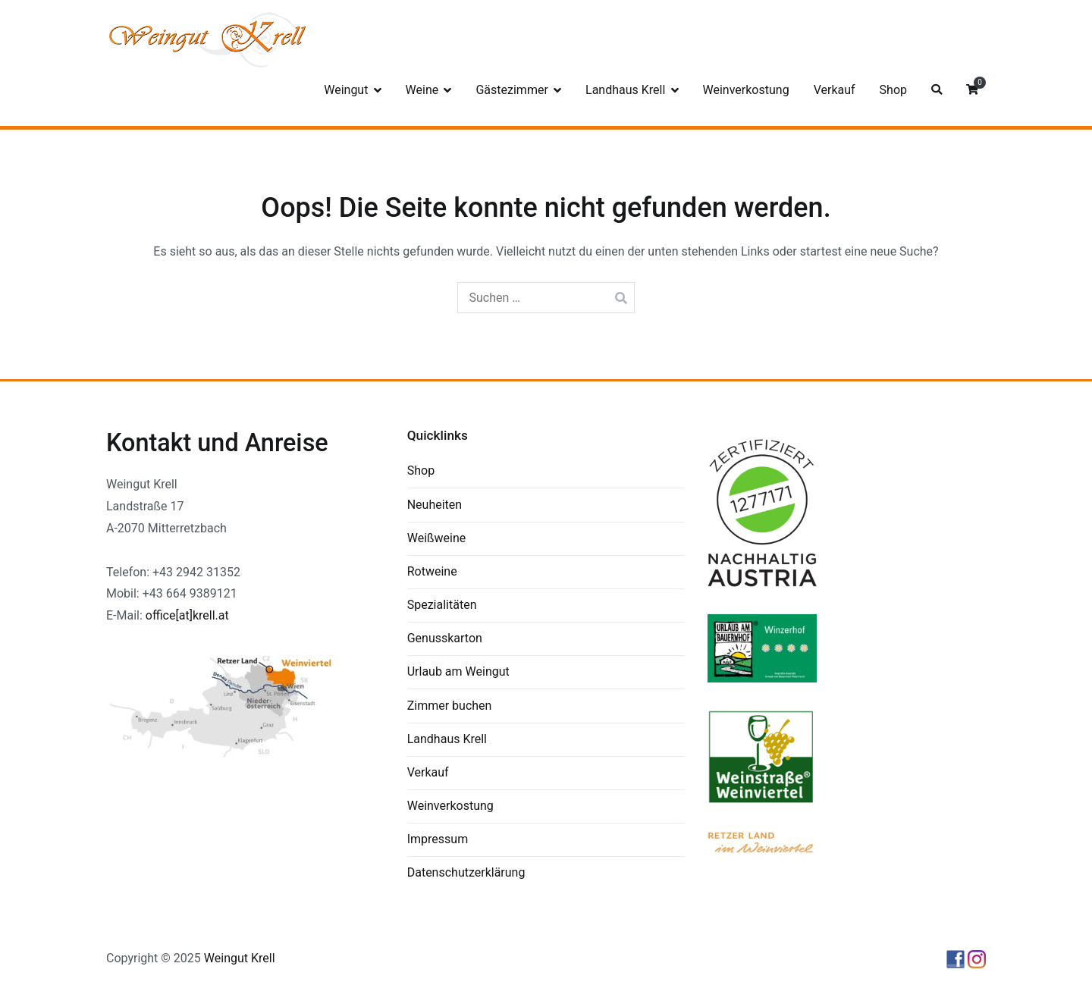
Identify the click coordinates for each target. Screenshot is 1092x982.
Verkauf (834, 90)
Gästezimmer (511, 90)
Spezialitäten (442, 605)
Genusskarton (444, 638)
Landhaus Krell (625, 90)
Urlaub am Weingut (458, 671)
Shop (893, 90)
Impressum (438, 839)
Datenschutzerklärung (466, 872)
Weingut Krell (239, 958)
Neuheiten (434, 504)
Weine (422, 90)
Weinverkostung (746, 90)
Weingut (346, 90)
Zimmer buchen (449, 705)
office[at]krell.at (187, 615)
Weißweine (436, 538)
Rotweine (432, 571)
